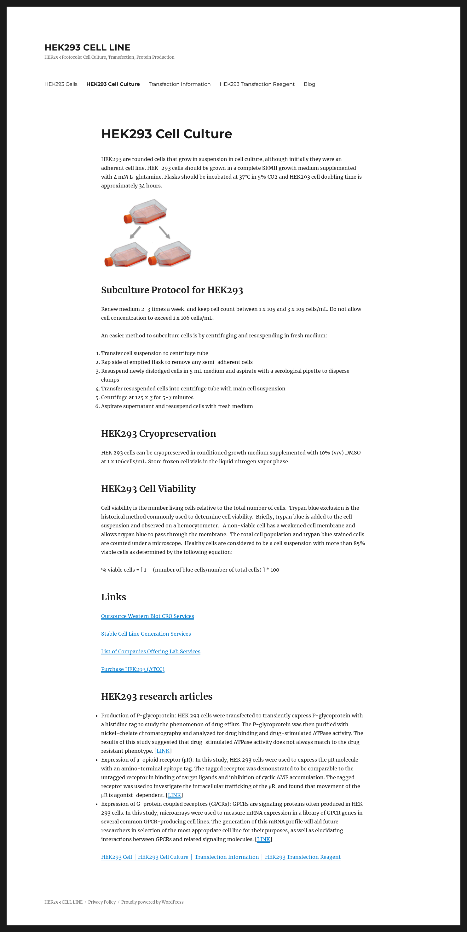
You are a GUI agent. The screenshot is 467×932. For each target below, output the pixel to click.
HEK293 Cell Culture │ (166, 857)
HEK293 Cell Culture (113, 84)
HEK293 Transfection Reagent (257, 84)
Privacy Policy (102, 902)
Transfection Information (180, 84)
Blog (309, 84)
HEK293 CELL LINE (87, 47)
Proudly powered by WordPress (152, 902)
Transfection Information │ (230, 857)
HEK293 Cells (61, 84)
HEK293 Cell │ (119, 857)
